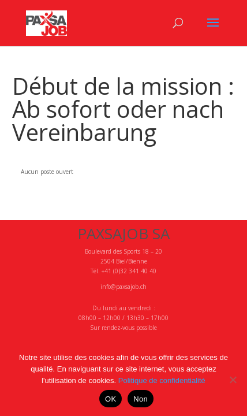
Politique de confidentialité (161, 380)
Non (140, 399)
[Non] (232, 379)
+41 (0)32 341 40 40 (129, 271)
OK (110, 399)
